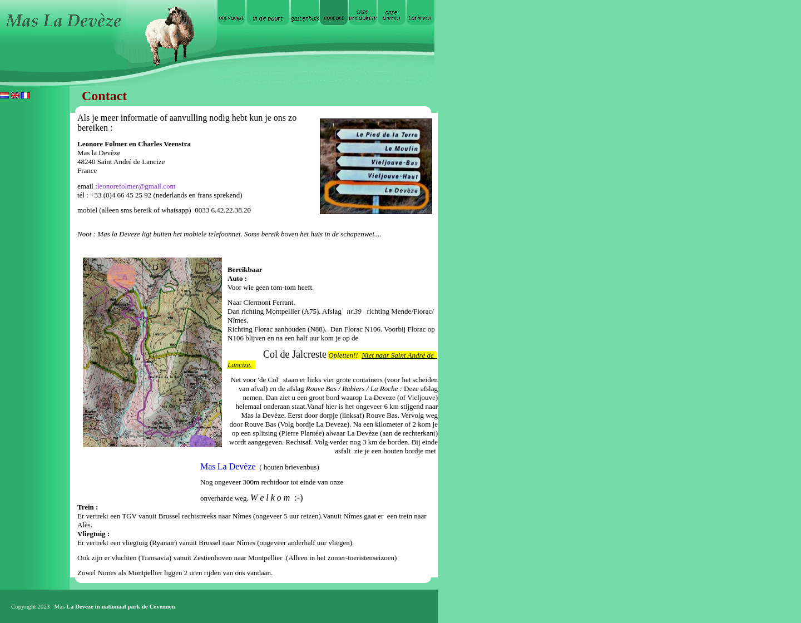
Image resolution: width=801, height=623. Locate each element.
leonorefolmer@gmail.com (136, 186)
